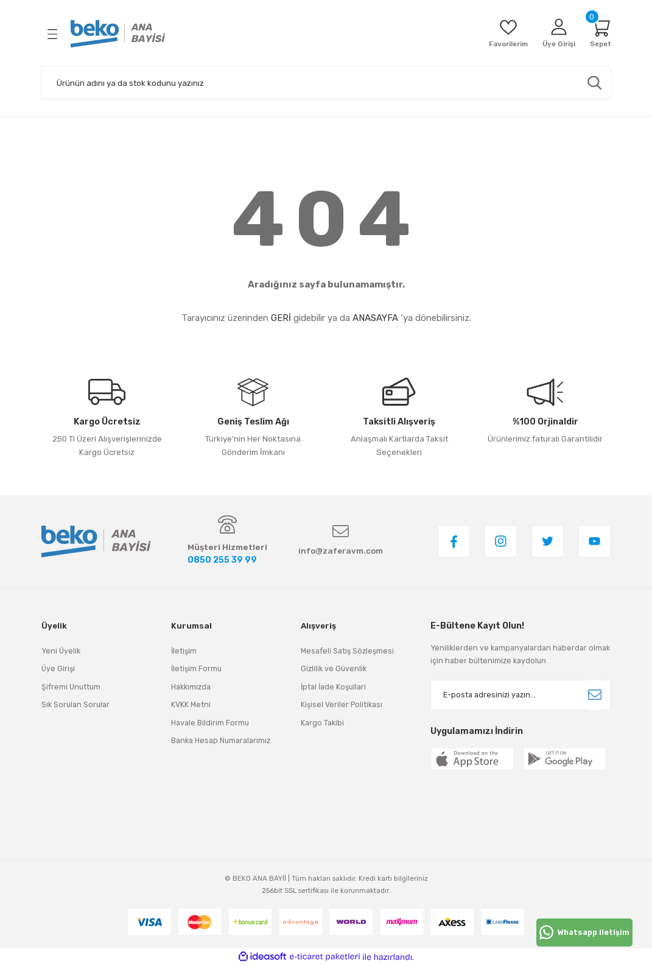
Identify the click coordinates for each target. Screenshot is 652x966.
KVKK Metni (191, 705)
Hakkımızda (191, 687)
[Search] (326, 83)
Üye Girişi (58, 669)
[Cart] (599, 33)
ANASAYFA (375, 317)
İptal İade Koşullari (333, 687)
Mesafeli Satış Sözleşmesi (347, 651)
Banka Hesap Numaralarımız (220, 741)
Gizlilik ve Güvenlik (333, 669)
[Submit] (594, 695)
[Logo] (118, 34)
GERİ (281, 317)
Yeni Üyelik (60, 651)
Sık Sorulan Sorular (75, 705)
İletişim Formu (196, 669)
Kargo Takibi (322, 722)
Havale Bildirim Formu (210, 722)
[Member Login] (554, 33)
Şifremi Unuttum (70, 687)
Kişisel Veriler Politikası (341, 705)
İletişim (184, 651)
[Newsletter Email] (520, 695)
